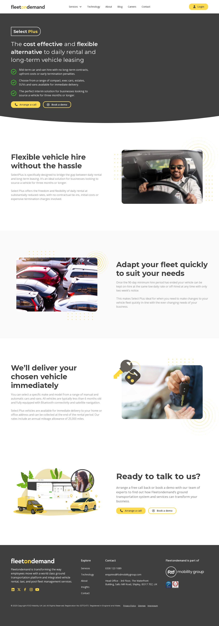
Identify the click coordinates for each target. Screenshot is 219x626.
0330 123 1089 (113, 568)
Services (85, 568)
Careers (132, 6)
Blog (119, 6)
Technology (93, 6)
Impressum (153, 605)
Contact (146, 6)
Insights (85, 587)
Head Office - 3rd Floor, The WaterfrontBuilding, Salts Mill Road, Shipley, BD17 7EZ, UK (131, 582)
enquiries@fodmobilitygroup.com (123, 574)
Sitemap (142, 605)
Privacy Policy (129, 605)
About (108, 6)
